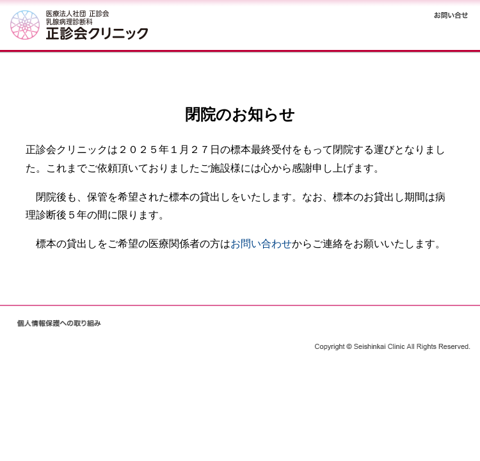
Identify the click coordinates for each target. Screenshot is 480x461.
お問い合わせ (261, 243)
